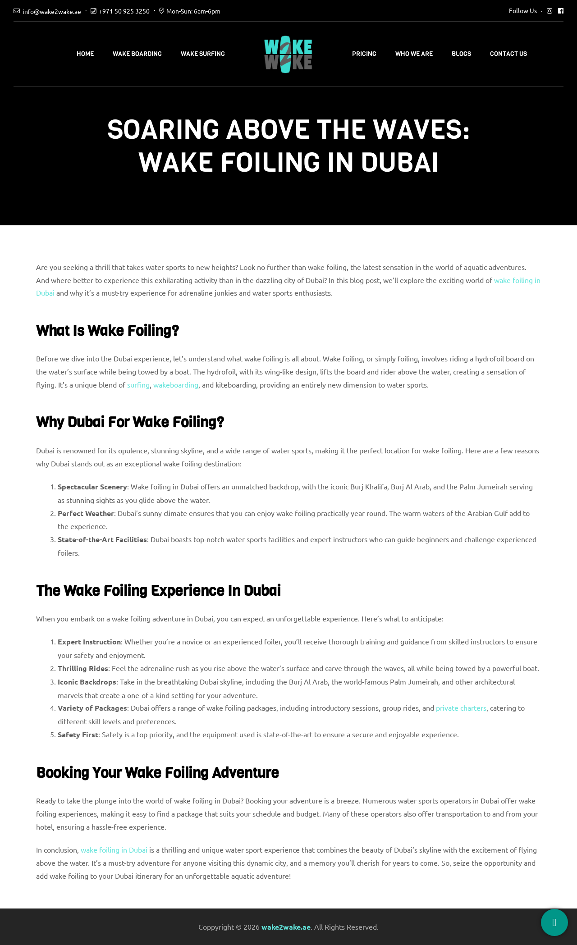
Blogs (461, 54)
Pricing (364, 54)
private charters (461, 707)
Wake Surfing (203, 54)
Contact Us (508, 54)
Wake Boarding (137, 54)
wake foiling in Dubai (114, 849)
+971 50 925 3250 (124, 11)
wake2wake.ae (286, 926)
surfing (138, 384)
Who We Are (414, 54)
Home (85, 54)
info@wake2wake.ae (52, 11)
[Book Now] (554, 922)
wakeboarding (175, 384)
